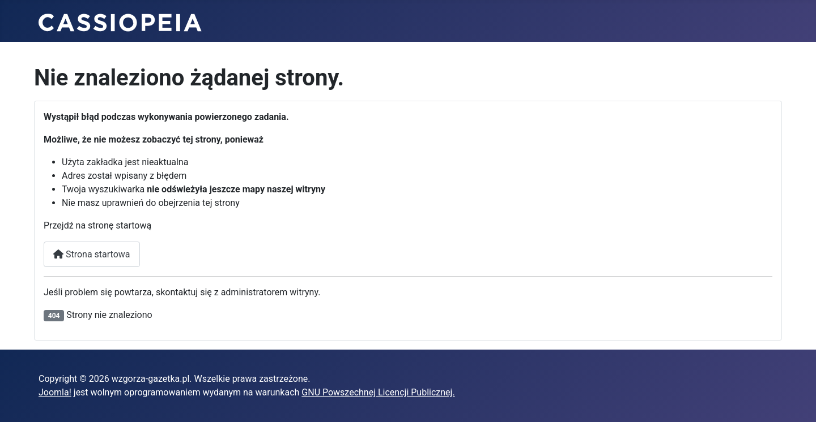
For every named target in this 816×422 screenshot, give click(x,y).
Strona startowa (91, 254)
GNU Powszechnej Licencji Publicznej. (377, 392)
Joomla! (55, 392)
